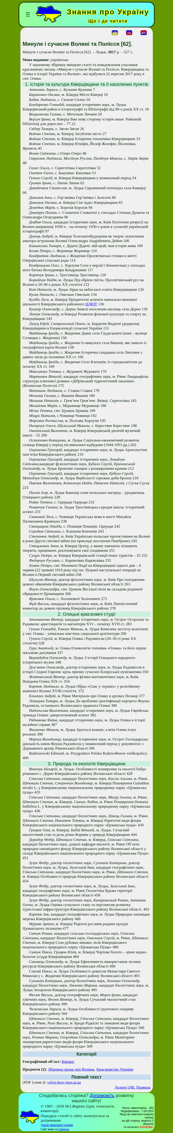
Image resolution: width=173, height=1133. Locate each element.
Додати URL (125, 1087)
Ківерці (68, 1061)
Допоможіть (102, 1095)
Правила (143, 1087)
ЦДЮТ (91, 304)
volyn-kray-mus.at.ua (64, 1082)
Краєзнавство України (114, 1069)
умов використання (57, 1125)
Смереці (63, 1129)
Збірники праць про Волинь (71, 1069)
